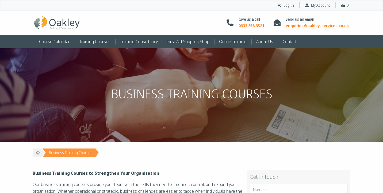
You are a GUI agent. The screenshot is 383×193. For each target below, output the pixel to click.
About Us (264, 41)
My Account (317, 5)
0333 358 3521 (251, 26)
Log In (286, 5)
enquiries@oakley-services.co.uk (317, 26)
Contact (290, 41)
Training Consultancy (139, 41)
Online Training (233, 41)
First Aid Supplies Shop (188, 41)
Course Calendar (54, 41)
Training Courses (94, 41)
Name (260, 190)
